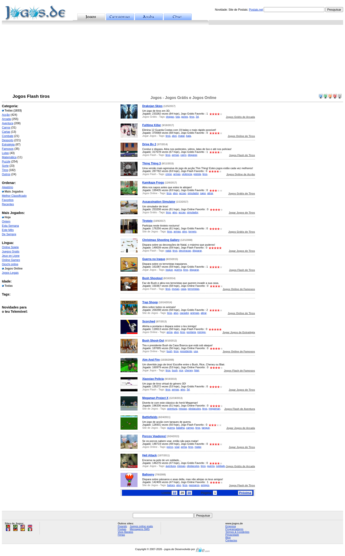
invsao (175, 288)
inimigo (201, 332)
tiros (192, 116)
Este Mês (8, 230)
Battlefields (150, 417)
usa (196, 351)
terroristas (193, 288)
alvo (174, 135)
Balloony (148, 474)
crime (168, 174)
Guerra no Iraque (153, 259)
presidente (186, 351)
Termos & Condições (237, 531)
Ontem (6, 221)
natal (168, 250)
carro (183, 155)
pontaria (191, 332)
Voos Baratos (125, 531)
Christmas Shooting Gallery (161, 240)
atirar (210, 193)
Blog (228, 537)
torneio (192, 231)
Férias (121, 534)
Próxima (245, 493)
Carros (6, 127)
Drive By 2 (149, 144)
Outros (6, 174)
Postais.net (256, 9)
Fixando (122, 526)
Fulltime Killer (151, 125)
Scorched (148, 321)
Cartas (6, 131)
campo (190, 427)
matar (181, 135)
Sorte (5, 165)
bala (188, 135)
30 (189, 493)
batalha (180, 427)
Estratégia (8, 144)
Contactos (231, 540)
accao (182, 193)
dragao (170, 116)
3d (197, 116)
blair (196, 370)
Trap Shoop (150, 302)
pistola (197, 174)
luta (178, 116)
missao (183, 408)
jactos (184, 116)
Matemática (9, 157)
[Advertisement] (172, 60)
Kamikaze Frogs (153, 182)
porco (170, 446)
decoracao (185, 250)
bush (169, 351)
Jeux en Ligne (11, 255)
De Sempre (9, 234)
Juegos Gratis (10, 251)
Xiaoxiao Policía (153, 379)
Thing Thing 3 (151, 163)
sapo (203, 193)
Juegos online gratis (141, 526)
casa (183, 288)
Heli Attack (149, 455)
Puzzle (6, 161)
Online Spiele (10, 247)
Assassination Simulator (158, 201)
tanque (206, 427)
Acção (6, 114)
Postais (122, 529)
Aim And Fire (151, 359)
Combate (7, 136)
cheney (189, 370)
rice (181, 370)
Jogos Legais (10, 272)
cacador (184, 313)
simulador (193, 193)
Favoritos (7, 200)
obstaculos (194, 408)
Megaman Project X (155, 398)
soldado (220, 466)
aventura (172, 408)
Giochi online (10, 264)
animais (194, 313)
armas (175, 155)
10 (174, 493)
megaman (214, 408)
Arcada (6, 119)
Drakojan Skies (152, 106)
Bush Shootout (152, 278)
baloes (171, 485)
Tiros (5, 170)
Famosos (7, 148)
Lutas (5, 153)
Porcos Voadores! (154, 436)
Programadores (234, 529)
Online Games (11, 260)
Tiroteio (147, 220)
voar (177, 446)
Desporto (7, 140)
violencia (187, 174)
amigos (205, 485)
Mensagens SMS (140, 529)
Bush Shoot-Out (153, 340)
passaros (194, 485)
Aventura (7, 123)
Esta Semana (10, 225)
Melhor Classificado (14, 195)
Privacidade (232, 534)
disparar (192, 155)
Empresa (230, 526)
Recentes (8, 204)
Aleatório (7, 187)
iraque (169, 269)
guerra (178, 269)
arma (169, 332)
